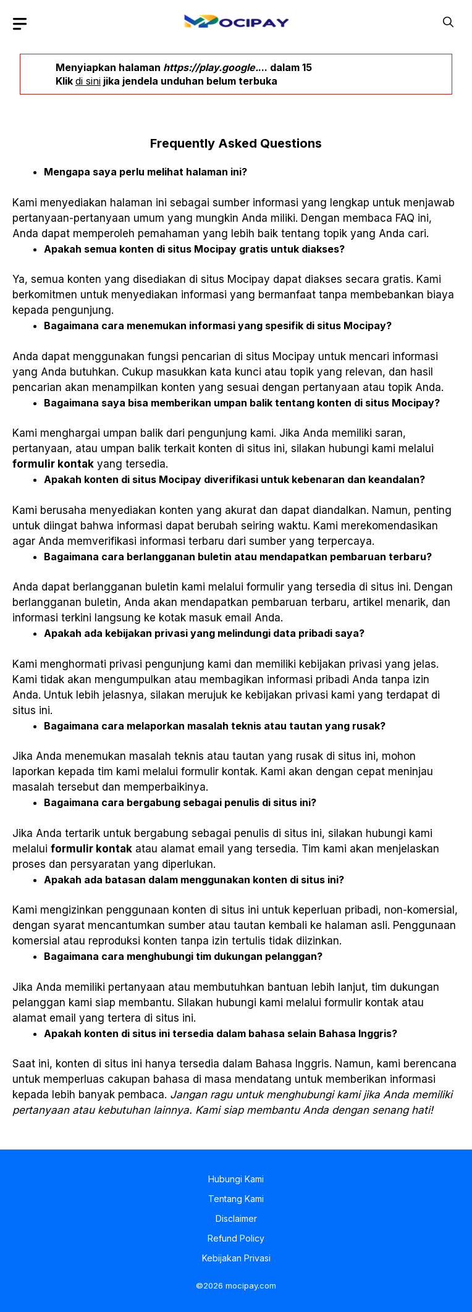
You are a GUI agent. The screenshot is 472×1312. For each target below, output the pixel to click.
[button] (448, 20)
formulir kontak (53, 464)
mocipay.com (250, 1285)
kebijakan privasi (340, 664)
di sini (88, 81)
